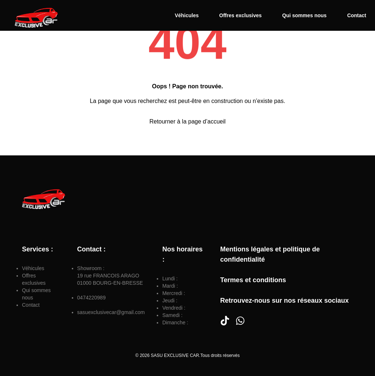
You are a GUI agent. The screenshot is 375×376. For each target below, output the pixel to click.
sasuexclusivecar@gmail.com (111, 312)
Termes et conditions (253, 280)
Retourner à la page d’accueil (187, 121)
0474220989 (91, 298)
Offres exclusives (240, 15)
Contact (356, 15)
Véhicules (186, 15)
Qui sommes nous (304, 15)
